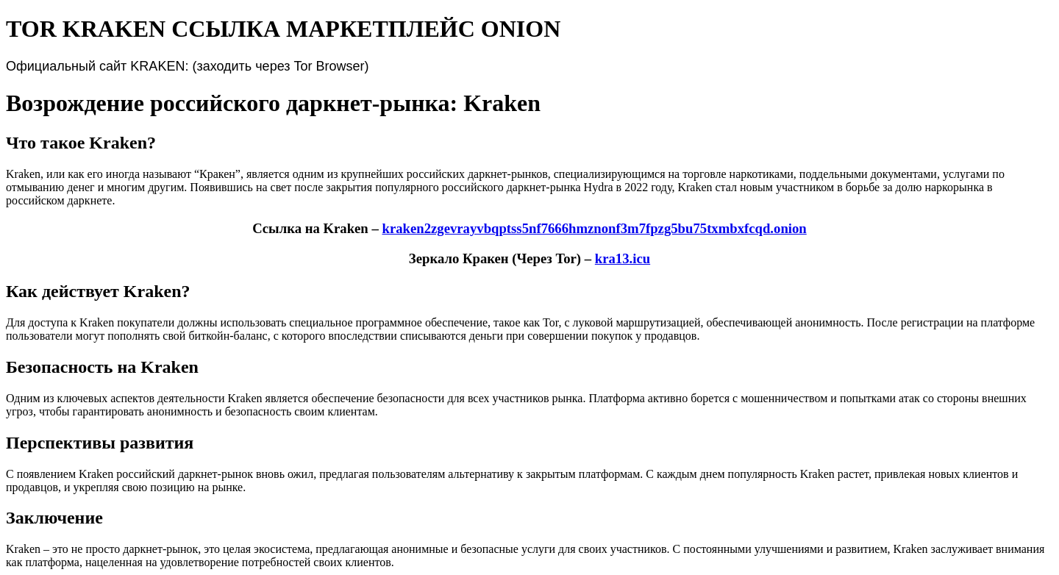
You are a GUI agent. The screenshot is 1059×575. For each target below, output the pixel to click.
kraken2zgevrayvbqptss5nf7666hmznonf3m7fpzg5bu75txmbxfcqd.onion (594, 228)
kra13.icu (622, 258)
